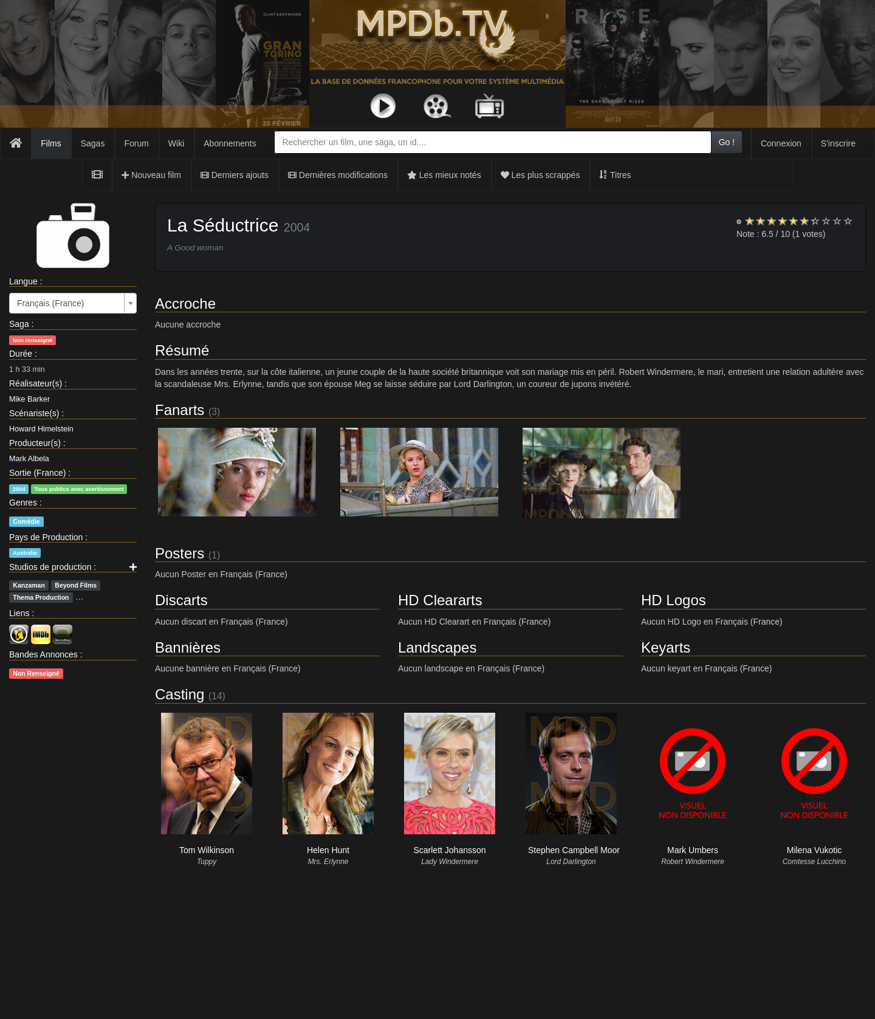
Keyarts (665, 647)
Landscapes (437, 647)
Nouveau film (151, 175)
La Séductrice (222, 225)
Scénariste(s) (34, 413)
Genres (23, 502)
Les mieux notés (444, 175)
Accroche (185, 303)
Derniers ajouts (235, 175)
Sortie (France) (37, 473)
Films (51, 143)
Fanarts (179, 410)
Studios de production (50, 567)
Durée (20, 354)
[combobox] (492, 142)
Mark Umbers (692, 850)
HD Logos (673, 600)
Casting (179, 694)
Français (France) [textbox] (50, 303)
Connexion (781, 143)
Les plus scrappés (540, 175)
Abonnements (230, 143)
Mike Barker (29, 399)
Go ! (727, 142)
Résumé (182, 350)
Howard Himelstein (41, 429)
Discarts (181, 600)
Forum (136, 143)
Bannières (188, 647)
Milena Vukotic (814, 850)
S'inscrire (838, 143)
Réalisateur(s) (35, 383)
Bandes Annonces (43, 654)
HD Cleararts (440, 600)
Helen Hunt (328, 850)
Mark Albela (29, 459)
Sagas (93, 143)
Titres (615, 175)
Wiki (176, 143)
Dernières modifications (338, 175)
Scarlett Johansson (449, 850)
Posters (179, 553)
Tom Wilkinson (206, 850)
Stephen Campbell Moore (576, 850)
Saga (19, 324)
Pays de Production (46, 537)
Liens (19, 613)
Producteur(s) (35, 443)
